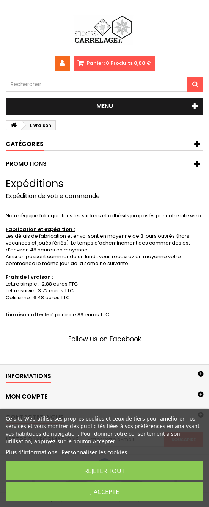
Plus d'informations (31, 452)
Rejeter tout (104, 471)
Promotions (26, 163)
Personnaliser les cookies (94, 452)
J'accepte (104, 492)
